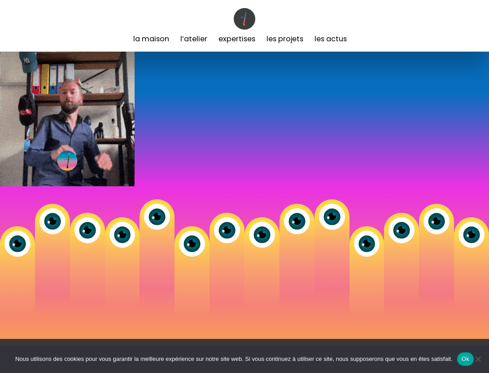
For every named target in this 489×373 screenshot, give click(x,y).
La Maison (151, 39)
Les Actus (330, 39)
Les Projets (284, 39)
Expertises (236, 39)
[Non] (477, 359)
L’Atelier (193, 39)
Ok (465, 358)
